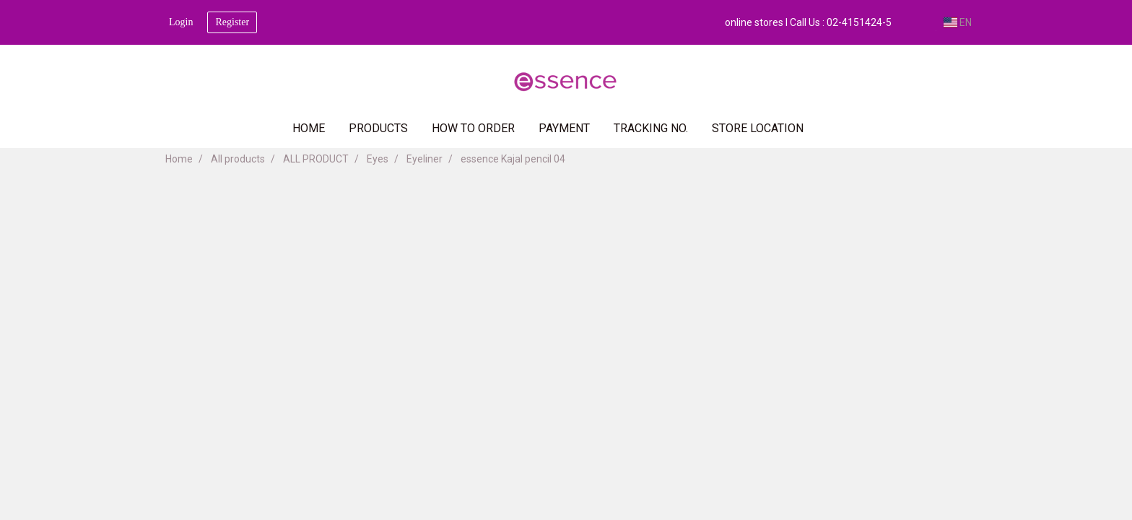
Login (181, 22)
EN (958, 22)
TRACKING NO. (651, 128)
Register (232, 22)
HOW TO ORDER (473, 128)
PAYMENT (564, 128)
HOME (308, 128)
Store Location (758, 128)
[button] (836, 128)
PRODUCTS (378, 128)
